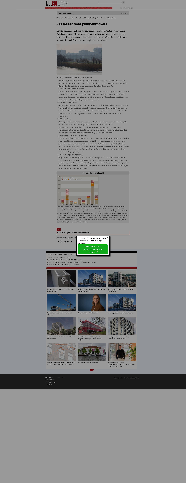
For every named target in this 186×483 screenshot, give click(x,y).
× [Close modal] (107, 237)
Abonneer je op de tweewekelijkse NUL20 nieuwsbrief (92, 249)
